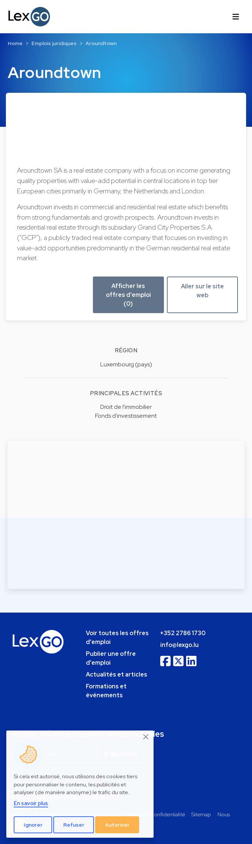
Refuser (73, 824)
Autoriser (117, 824)
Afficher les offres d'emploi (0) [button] (128, 295)
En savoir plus (31, 803)
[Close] (146, 736)
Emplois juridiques (54, 43)
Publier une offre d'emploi (111, 658)
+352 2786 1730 (182, 633)
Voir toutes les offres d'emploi (117, 637)
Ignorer (33, 824)
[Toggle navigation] (235, 16)
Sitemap (201, 814)
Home (15, 43)
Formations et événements (106, 690)
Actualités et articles (116, 674)
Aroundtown (101, 43)
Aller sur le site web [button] (202, 290)
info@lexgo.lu (179, 645)
